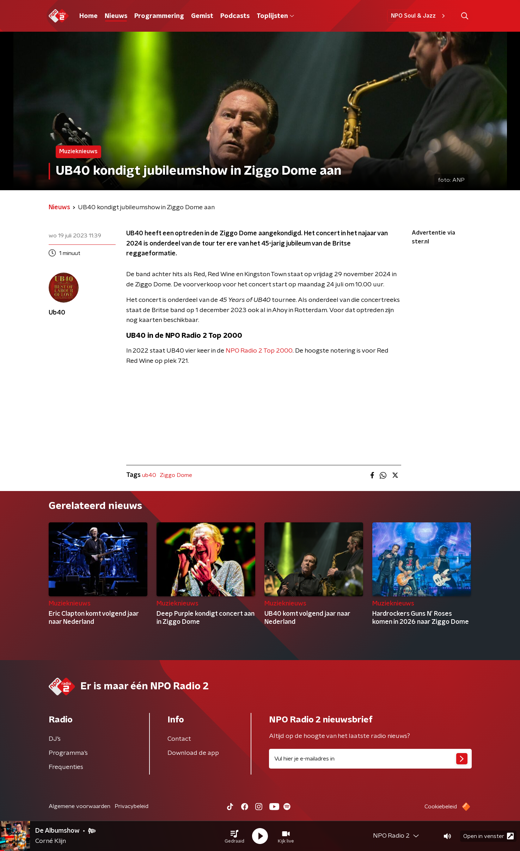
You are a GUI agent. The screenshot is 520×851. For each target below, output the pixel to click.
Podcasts (235, 16)
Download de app (193, 753)
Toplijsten (275, 16)
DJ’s (55, 739)
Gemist (202, 16)
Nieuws (116, 16)
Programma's (68, 753)
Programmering (159, 16)
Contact (179, 739)
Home (88, 16)
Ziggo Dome (176, 475)
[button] (234, 836)
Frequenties (66, 767)
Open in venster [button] (488, 836)
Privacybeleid (131, 806)
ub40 (149, 475)
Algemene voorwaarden (79, 806)
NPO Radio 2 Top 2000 (259, 351)
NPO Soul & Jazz (419, 15)
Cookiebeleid (440, 806)
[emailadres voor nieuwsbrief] (370, 759)
